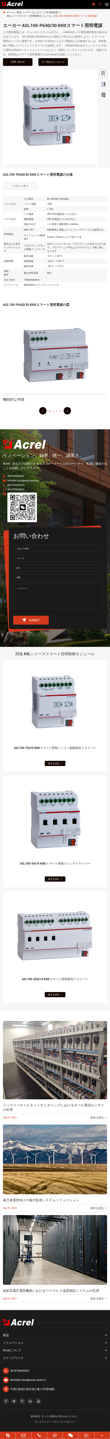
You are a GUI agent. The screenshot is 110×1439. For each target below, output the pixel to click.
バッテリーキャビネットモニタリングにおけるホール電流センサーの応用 (53, 1107)
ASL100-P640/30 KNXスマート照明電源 (75, 16)
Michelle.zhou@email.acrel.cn (23, 480)
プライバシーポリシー (63, 1421)
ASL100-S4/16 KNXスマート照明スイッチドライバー (55, 863)
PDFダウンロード (53, 62)
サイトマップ (42, 1421)
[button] (43, 410)
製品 (19, 12)
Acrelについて (12, 1350)
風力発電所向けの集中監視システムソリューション (41, 1200)
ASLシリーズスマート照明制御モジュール (29, 16)
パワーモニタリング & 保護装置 (41, 12)
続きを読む (55, 763)
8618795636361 (16, 476)
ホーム (10, 12)
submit (31, 620)
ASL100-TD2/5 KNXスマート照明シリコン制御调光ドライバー (55, 748)
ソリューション (13, 1342)
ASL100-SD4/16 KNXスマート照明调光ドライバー (55, 979)
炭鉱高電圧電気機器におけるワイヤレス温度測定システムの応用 (51, 1291)
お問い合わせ (18, 61)
